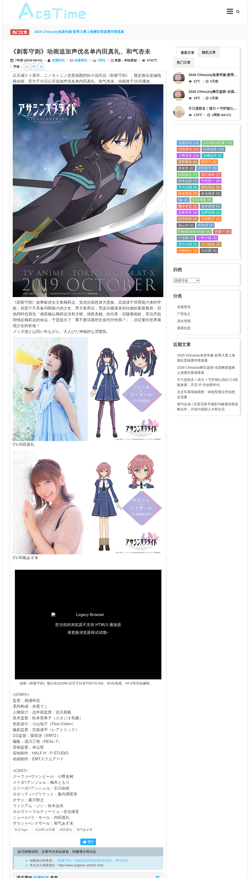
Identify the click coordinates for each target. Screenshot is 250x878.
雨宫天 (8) (209, 162)
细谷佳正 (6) (210, 187)
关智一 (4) (222, 231)
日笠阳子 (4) (210, 219)
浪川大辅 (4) (187, 244)
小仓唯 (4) (186, 238)
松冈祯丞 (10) (213, 149)
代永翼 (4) (209, 250)
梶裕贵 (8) (186, 168)
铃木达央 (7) (187, 181)
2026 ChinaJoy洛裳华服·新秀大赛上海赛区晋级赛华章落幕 (206, 357)
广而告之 (184, 314)
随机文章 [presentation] (209, 52)
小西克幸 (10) (188, 155)
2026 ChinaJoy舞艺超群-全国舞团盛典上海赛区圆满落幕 (206, 370)
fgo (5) (183, 200)
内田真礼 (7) (187, 174)
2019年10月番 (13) (217, 143)
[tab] (187, 52)
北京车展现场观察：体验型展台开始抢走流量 (206, 394)
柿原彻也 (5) (187, 193)
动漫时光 (58, 60)
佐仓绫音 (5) (210, 193)
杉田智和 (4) (187, 219)
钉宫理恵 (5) (201, 200)
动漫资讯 (80, 60)
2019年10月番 (45, 829)
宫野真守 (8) (207, 168)
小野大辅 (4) (207, 238)
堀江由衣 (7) (210, 174)
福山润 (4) (186, 225)
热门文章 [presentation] (183, 62)
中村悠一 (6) (210, 181)
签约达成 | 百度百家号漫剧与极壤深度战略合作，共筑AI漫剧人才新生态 (207, 406)
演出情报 (184, 321)
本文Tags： (22, 829)
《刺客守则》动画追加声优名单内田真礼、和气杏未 (91, 860)
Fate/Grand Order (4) (194, 231)
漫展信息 (184, 328)
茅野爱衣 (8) (187, 162)
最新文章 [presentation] (187, 53)
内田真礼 (66, 829)
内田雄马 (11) (188, 149)
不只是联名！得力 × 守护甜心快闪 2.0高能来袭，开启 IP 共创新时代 (207, 382)
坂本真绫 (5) (210, 206)
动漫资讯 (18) (188, 143)
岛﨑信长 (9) (212, 155)
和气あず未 (85, 829)
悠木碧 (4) (205, 225)
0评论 (101, 60)
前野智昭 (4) (210, 212)
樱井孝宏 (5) (187, 206)
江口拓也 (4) (210, 244)
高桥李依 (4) (187, 212)
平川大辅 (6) (187, 187)
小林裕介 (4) (187, 250)
